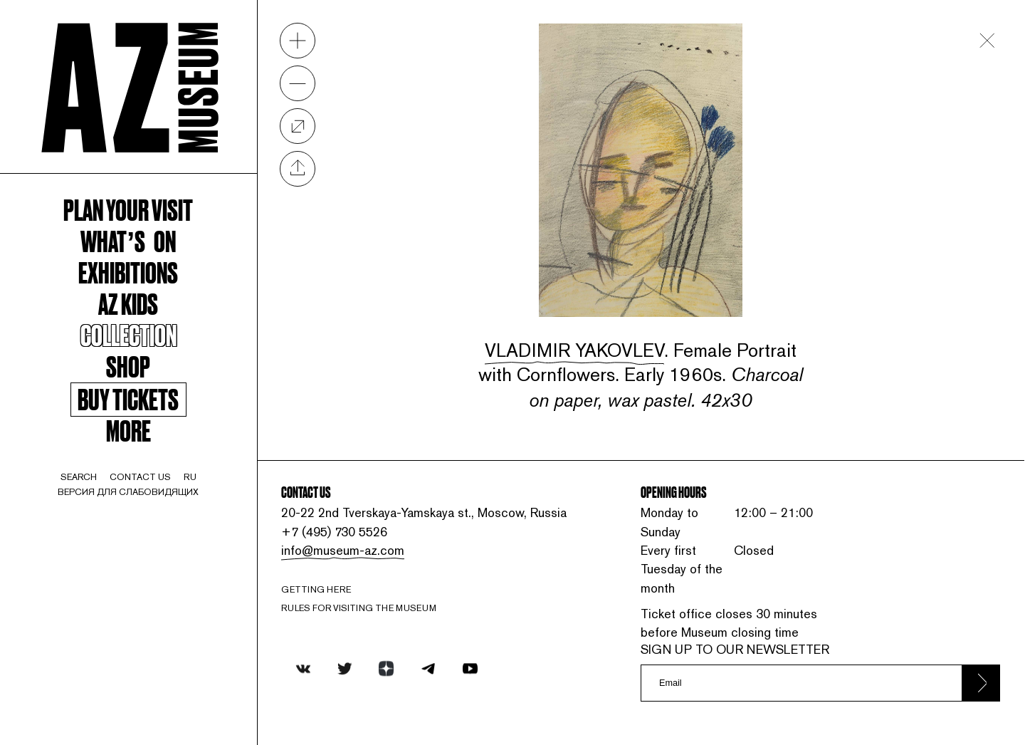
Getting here (316, 589)
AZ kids (128, 302)
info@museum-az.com (342, 550)
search (79, 477)
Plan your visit (128, 208)
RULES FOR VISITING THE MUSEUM (358, 608)
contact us (140, 477)
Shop (128, 365)
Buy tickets (128, 399)
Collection (128, 334)
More (128, 429)
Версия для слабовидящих (128, 492)
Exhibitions (128, 271)
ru (190, 477)
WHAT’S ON (128, 240)
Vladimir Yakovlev (574, 350)
